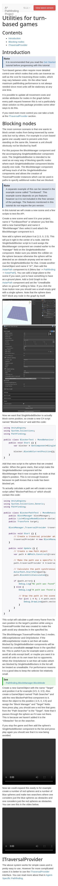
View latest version (45, 8)
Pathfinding (49, 269)
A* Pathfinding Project (12, 9)
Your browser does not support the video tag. (29, 762)
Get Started (50, 62)
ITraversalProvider (18, 45)
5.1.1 (27, 8)
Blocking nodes (16, 41)
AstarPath (7, 269)
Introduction (15, 38)
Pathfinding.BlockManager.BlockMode (25, 683)
